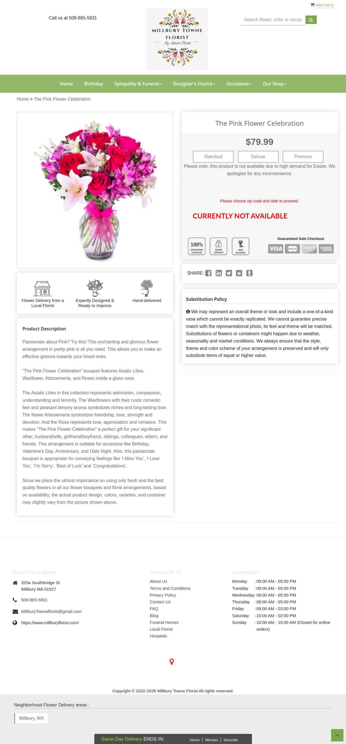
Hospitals (158, 635)
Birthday (93, 84)
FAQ (154, 608)
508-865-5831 (34, 599)
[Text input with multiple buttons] (273, 19)
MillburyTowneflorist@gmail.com (51, 611)
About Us (158, 581)
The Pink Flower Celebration (62, 99)
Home (66, 84)
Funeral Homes (164, 622)
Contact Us (160, 601)
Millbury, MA (31, 718)
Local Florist (161, 629)
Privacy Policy (163, 595)
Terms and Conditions (170, 588)
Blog (154, 615)
